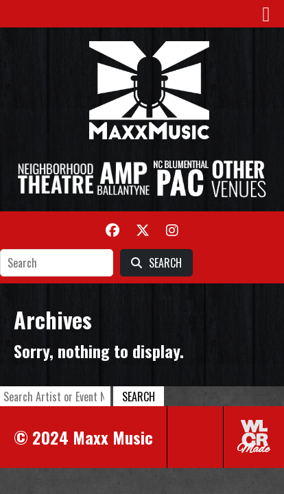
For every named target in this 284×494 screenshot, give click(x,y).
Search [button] (138, 396)
